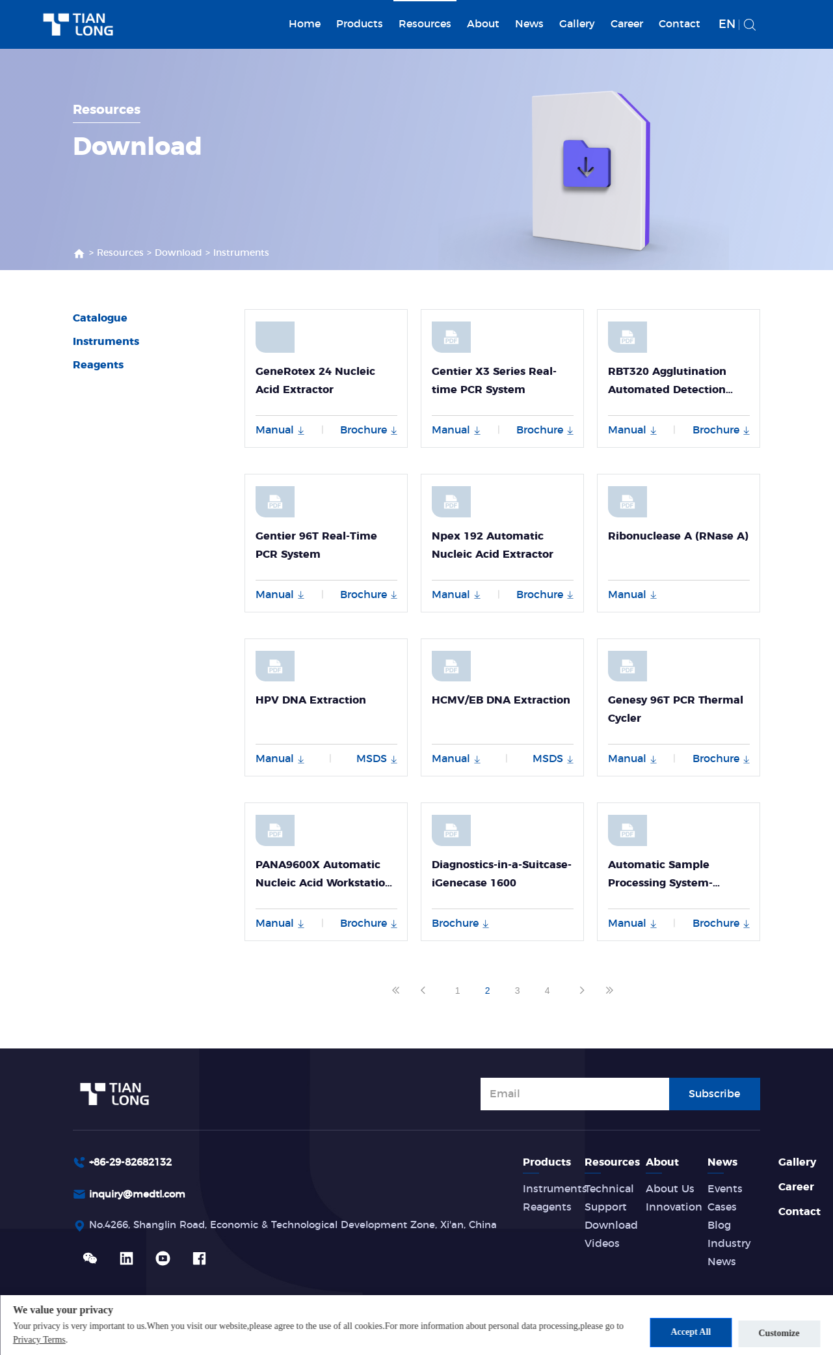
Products (359, 24)
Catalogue (100, 318)
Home (305, 24)
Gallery (577, 24)
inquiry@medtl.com (141, 1195)
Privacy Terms (48, 1340)
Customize (779, 1332)
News (529, 24)
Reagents (98, 365)
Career (627, 24)
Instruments (241, 253)
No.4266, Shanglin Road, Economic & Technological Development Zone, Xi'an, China (309, 1227)
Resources (425, 24)
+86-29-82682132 (134, 1162)
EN (727, 25)
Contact (679, 24)
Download (178, 253)
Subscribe (714, 1093)
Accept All (685, 1332)
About (483, 24)
